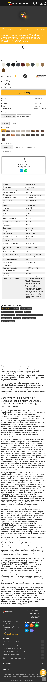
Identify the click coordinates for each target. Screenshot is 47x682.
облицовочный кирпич (10, 598)
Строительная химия (11, 655)
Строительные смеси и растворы (15, 652)
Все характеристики (8, 112)
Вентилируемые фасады (12, 648)
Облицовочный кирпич (12, 645)
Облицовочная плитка (11, 642)
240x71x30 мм (19, 147)
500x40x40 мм (7, 151)
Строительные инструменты (14, 658)
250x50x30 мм (31, 147)
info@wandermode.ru (10, 634)
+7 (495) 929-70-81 (23, 167)
